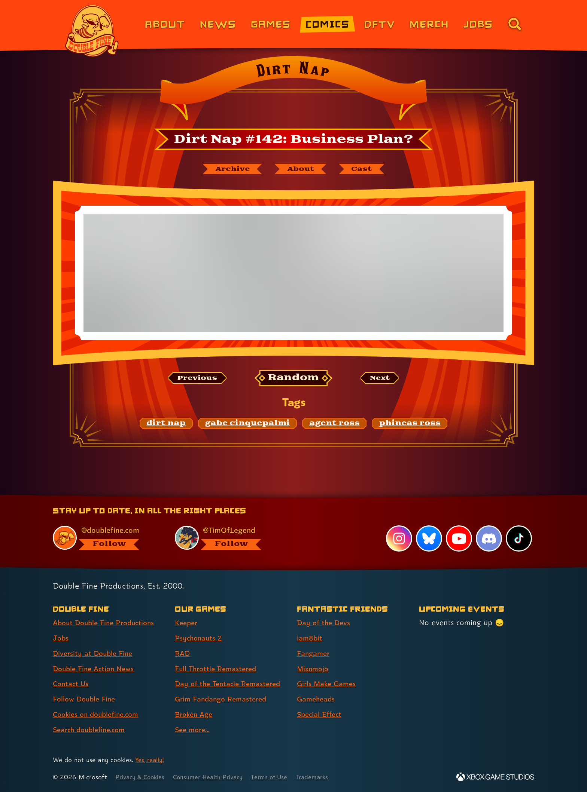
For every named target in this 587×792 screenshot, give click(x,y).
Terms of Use (281, 777)
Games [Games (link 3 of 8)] (271, 24)
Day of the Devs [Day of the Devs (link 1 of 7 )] (325, 622)
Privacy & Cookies (142, 777)
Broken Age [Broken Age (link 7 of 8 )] (195, 714)
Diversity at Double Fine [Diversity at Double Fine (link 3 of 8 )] (95, 653)
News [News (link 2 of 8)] (218, 24)
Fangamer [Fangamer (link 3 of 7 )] (314, 653)
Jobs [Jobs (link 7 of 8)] (478, 24)
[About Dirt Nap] (302, 169)
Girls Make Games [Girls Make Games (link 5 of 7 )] (328, 684)
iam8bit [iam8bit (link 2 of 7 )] (310, 638)
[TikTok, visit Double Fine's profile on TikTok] (519, 539)
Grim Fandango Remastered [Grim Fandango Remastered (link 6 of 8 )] (224, 699)
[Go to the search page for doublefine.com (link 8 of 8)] (514, 24)
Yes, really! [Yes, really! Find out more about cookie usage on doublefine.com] (150, 760)
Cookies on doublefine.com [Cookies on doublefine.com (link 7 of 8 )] (99, 714)
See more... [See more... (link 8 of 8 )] (193, 729)
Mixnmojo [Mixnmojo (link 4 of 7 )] (314, 668)
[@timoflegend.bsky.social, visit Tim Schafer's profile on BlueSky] (227, 538)
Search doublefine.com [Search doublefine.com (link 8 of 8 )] (92, 729)
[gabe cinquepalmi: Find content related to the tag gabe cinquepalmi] (247, 424)
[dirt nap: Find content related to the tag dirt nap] (166, 424)
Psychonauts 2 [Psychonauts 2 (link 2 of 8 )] (200, 638)
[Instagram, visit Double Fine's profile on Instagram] (398, 539)
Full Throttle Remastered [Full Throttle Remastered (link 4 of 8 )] (218, 668)
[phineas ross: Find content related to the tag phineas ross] (410, 424)
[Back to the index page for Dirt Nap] (293, 90)
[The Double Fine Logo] (92, 30)
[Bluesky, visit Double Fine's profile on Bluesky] (428, 539)
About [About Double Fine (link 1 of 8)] (165, 24)
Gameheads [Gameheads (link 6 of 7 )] (317, 699)
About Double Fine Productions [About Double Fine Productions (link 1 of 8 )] (107, 622)
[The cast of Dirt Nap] (366, 169)
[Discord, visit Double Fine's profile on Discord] (488, 539)
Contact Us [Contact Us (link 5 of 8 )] (72, 684)
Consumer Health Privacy (215, 777)
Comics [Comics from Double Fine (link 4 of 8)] (327, 24)
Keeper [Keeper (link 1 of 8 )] (187, 622)
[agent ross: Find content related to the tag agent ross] (334, 424)
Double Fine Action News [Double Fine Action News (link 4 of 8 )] (96, 668)
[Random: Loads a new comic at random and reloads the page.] (293, 379)
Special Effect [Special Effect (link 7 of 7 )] (321, 714)
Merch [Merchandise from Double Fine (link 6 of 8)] (429, 24)
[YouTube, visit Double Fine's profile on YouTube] (458, 539)
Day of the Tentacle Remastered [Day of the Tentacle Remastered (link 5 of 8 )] (231, 684)
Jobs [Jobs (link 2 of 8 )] (61, 638)
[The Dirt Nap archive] (228, 169)
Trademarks (325, 777)
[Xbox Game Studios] (495, 777)
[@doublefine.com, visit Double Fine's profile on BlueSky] (105, 538)
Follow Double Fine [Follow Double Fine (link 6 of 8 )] (86, 699)
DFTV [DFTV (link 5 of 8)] (379, 24)
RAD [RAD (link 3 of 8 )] (183, 653)
